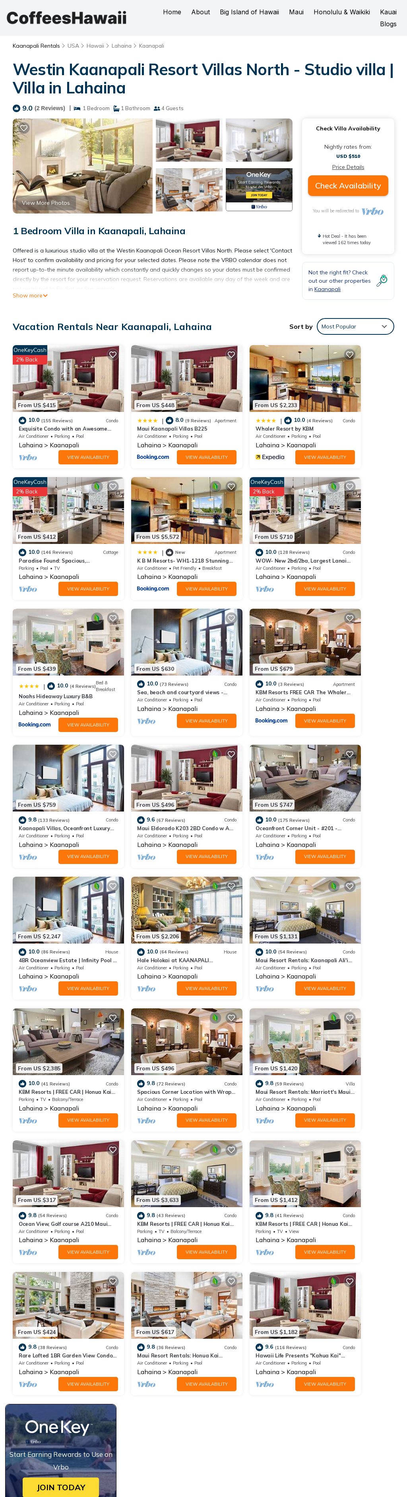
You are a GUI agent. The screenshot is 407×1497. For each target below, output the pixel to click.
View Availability (67, 444)
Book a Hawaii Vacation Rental (305, 1414)
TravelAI (293, 1473)
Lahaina (123, 45)
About (200, 12)
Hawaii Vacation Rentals (56, 1327)
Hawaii (96, 45)
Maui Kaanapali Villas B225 (151, 416)
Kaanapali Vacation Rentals (60, 1314)
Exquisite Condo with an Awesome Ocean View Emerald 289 (293, 1314)
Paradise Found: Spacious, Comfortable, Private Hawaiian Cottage (301, 1353)
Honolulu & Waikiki (342, 12)
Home (172, 12)
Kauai (388, 12)
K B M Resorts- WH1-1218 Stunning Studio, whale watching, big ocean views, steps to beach (298, 1370)
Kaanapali (154, 45)
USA (73, 45)
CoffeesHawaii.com (249, 1454)
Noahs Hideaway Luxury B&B (250, 539)
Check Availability (348, 185)
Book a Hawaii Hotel (234, 1419)
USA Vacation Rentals (52, 1340)
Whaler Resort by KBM (242, 416)
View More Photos (46, 202)
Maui (296, 12)
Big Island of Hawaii (249, 12)
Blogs (388, 24)
